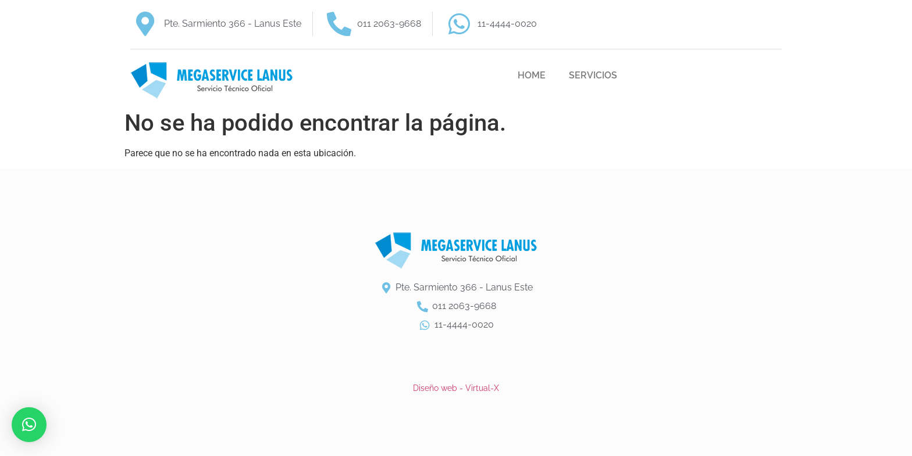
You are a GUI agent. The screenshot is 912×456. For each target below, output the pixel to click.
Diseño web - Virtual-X (456, 388)
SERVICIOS (593, 75)
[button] (29, 424)
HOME (532, 75)
